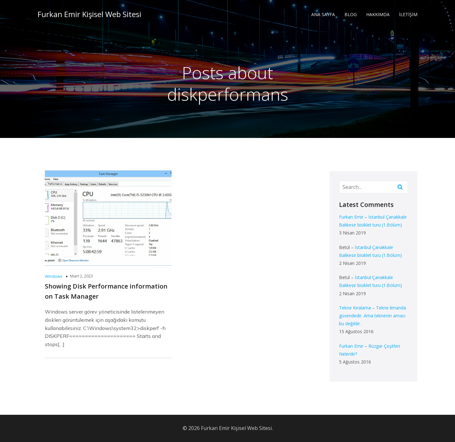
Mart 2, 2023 (81, 276)
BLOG (350, 14)
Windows (54, 276)
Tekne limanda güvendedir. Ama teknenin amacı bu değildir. (372, 316)
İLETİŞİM (408, 14)
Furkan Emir (351, 217)
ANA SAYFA (323, 14)
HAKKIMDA (378, 14)
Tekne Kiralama (355, 308)
